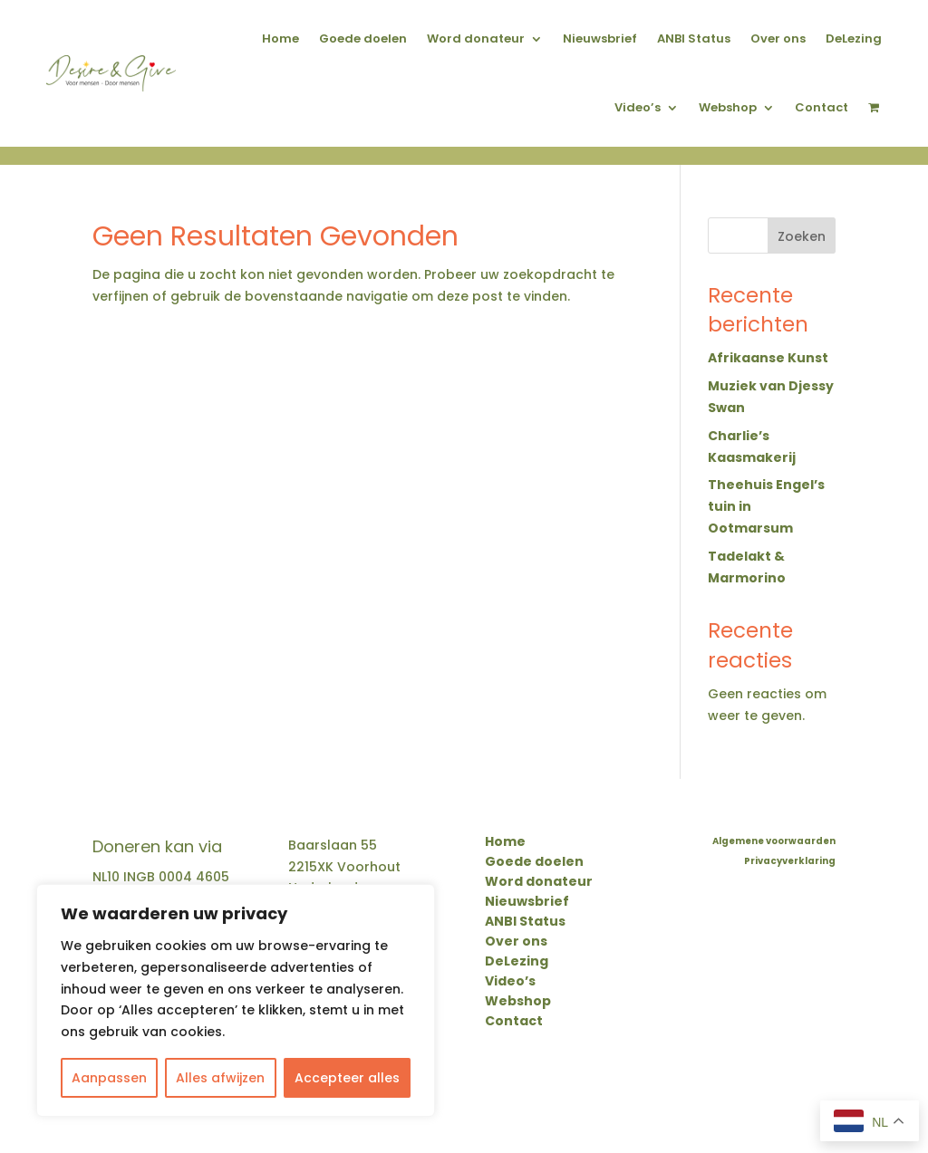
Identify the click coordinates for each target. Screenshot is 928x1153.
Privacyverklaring (790, 861)
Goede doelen (363, 38)
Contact (821, 107)
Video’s (637, 107)
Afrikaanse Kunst (768, 358)
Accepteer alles (347, 1078)
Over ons (778, 38)
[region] (235, 1000)
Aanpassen (109, 1078)
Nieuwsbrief (600, 38)
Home (280, 38)
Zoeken (802, 236)
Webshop (728, 107)
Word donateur (476, 38)
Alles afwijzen (220, 1078)
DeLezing (854, 38)
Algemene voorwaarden (774, 841)
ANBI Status (693, 38)
